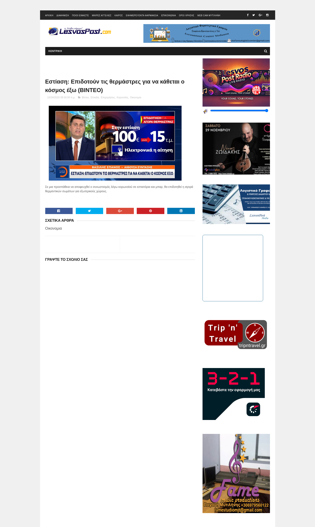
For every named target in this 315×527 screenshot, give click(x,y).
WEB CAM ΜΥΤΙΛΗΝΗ (208, 15)
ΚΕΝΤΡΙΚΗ (55, 51)
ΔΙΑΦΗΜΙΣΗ (62, 15)
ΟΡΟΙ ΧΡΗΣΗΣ (186, 15)
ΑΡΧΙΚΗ (49, 15)
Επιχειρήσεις (108, 97)
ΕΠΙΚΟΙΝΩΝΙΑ (168, 15)
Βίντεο (85, 97)
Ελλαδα (95, 97)
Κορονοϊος (122, 97)
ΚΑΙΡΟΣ (119, 15)
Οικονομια (135, 97)
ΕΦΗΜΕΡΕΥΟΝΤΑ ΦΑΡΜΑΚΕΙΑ (142, 15)
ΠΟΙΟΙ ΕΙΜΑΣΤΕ (80, 15)
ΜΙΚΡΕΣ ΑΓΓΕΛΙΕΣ (101, 15)
